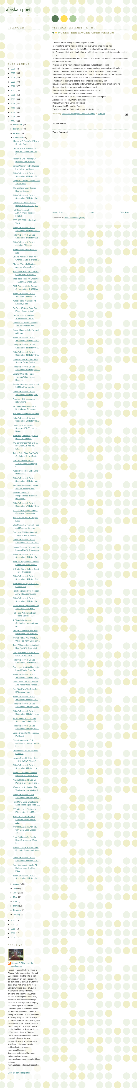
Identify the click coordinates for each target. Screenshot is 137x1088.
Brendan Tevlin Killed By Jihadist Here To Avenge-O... (25, 463)
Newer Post (57, 212)
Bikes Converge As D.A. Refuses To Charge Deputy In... (26, 743)
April (15, 901)
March (16, 906)
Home (91, 212)
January (17, 914)
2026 (13, 69)
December (18, 124)
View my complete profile (19, 1073)
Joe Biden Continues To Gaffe (26, 413)
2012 (13, 925)
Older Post (124, 212)
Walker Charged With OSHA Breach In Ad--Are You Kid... (25, 446)
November (18, 129)
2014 (13, 121)
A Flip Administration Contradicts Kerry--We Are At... (26, 623)
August (16, 884)
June (15, 893)
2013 (13, 920)
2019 (13, 99)
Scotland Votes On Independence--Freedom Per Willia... (25, 496)
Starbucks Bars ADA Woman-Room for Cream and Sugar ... (26, 850)
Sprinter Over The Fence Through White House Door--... (24, 377)
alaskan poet (18, 9)
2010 (13, 933)
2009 (13, 938)
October (17, 133)
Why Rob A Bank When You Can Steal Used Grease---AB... (25, 830)
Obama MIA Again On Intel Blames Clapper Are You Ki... (25, 151)
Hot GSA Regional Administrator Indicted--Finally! (24, 213)
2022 (13, 86)
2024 (13, 77)
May (15, 897)
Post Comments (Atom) (75, 218)
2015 (13, 117)
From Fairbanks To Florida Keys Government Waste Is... (25, 840)
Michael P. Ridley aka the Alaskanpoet (22, 964)
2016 (13, 112)
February (17, 910)
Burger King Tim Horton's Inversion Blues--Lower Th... (24, 820)
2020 (13, 95)
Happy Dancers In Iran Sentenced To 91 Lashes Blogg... (25, 428)
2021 (13, 90)
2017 (13, 108)
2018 (13, 103)
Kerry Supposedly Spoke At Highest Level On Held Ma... (25, 868)
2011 (13, 929)
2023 (13, 82)
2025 (13, 73)
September (18, 138)
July (15, 888)
